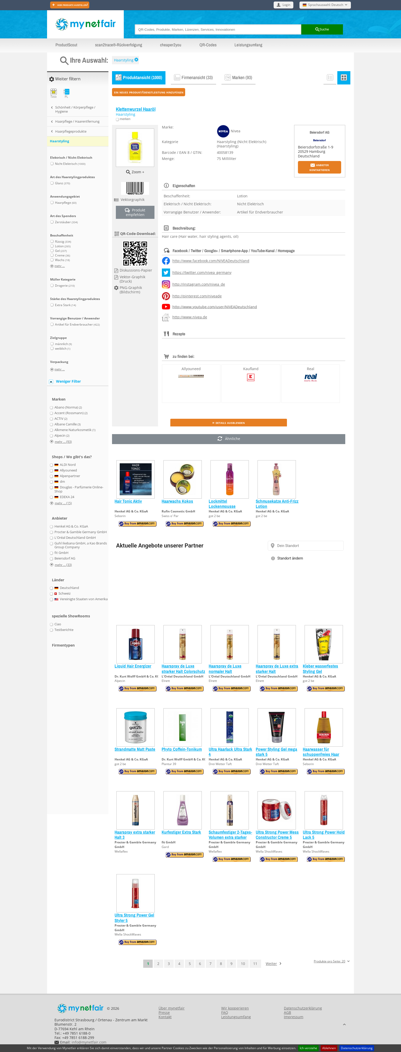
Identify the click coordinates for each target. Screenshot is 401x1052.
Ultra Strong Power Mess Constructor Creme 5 (277, 834)
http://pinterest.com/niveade (197, 296)
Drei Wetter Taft (220, 764)
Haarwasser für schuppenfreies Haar (321, 751)
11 (255, 963)
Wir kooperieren (235, 1008)
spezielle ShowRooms (71, 616)
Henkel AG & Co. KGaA (131, 511)
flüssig (63, 241)
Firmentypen (63, 645)
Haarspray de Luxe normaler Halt (225, 668)
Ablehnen (329, 1048)
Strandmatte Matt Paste (135, 749)
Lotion (63, 246)
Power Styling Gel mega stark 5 (276, 751)
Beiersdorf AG (319, 132)
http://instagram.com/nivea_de (198, 284)
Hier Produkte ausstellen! (72, 5)
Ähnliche (228, 439)
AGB (287, 1012)
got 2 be (214, 516)
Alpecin (120, 681)
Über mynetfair (172, 1008)
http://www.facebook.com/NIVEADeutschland (210, 261)
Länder (58, 579)
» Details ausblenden (228, 422)
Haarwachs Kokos (177, 501)
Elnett (166, 681)
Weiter (271, 963)
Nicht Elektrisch (70, 164)
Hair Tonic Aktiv (128, 501)
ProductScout (66, 45)
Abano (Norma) (68, 407)
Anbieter (59, 518)
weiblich (62, 348)
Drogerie (65, 285)
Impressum (293, 1016)
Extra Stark (65, 305)
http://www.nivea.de (189, 317)
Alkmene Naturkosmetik (74, 430)
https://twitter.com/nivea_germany (201, 272)
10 (243, 963)
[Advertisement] (70, 734)
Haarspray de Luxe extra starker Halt (277, 668)
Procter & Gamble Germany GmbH (80, 532)
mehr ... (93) (63, 442)
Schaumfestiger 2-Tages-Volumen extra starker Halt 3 (230, 837)
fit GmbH (168, 842)
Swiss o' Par (170, 516)
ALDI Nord (65, 465)
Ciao (57, 624)
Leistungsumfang (248, 45)
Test (53, 94)
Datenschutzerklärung (357, 1048)
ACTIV (60, 419)
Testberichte (63, 630)
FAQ (224, 1012)
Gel (61, 251)
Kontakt (165, 1016)
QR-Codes (208, 45)
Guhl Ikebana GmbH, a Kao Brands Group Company (80, 545)
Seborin (120, 516)
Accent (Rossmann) (70, 413)
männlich (63, 344)
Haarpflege (65, 202)
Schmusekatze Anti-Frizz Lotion (277, 503)
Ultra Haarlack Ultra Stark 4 (230, 751)
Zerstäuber (66, 222)
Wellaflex (121, 851)
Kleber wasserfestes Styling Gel (320, 668)
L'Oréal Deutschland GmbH (182, 676)
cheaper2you (170, 45)
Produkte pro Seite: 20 (329, 961)
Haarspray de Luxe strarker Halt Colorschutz (183, 668)
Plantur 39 (169, 764)
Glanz (62, 183)
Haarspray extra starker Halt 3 (135, 834)
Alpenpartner (67, 476)
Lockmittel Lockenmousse (222, 503)
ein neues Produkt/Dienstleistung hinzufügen (148, 92)
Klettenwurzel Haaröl (135, 109)
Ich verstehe (308, 1048)
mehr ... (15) (63, 503)
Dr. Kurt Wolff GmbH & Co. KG (137, 676)
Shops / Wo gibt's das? (72, 456)
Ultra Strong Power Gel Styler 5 (134, 917)
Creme (62, 255)
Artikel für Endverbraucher (77, 324)
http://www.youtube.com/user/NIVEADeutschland (214, 306)
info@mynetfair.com (89, 1042)
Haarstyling (123, 60)
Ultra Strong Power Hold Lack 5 (324, 834)
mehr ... (59, 266)
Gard (165, 847)
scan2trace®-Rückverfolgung (118, 45)
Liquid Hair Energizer (133, 666)
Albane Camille (67, 424)
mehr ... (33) (63, 565)
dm (59, 482)
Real (310, 368)
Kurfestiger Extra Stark (181, 832)
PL (66, 94)
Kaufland (251, 368)
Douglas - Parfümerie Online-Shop (79, 489)
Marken (58, 399)
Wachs (62, 260)
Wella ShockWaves (269, 851)
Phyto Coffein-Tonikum (182, 749)
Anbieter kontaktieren (319, 167)
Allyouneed (191, 368)
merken (124, 119)
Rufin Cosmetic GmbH (178, 511)
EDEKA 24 (64, 497)
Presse (164, 1012)
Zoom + (138, 171)
